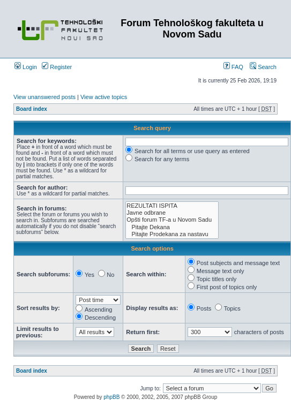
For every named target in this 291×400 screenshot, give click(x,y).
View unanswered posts (44, 97)
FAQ (233, 67)
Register (57, 67)
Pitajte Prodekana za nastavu (172, 234)
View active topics (103, 97)
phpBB (111, 397)
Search (263, 67)
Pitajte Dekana (172, 227)
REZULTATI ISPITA (172, 205)
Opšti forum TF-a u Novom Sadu (172, 219)
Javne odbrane (172, 212)
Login (25, 67)
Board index (31, 109)
